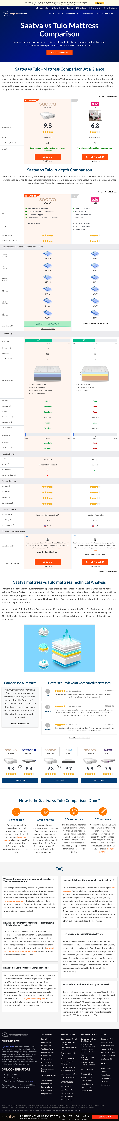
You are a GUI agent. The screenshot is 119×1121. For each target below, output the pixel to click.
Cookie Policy (105, 1085)
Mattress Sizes (66, 1086)
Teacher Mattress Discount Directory (88, 1045)
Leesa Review (46, 1062)
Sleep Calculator (95, 8)
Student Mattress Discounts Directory (88, 1051)
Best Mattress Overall (69, 1039)
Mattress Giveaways (108, 1055)
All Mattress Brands (108, 1052)
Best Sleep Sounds (110, 8)
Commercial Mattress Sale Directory (88, 1040)
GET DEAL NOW (105, 1117)
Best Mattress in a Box (69, 1074)
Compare (20, 780)
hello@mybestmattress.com (71, 1110)
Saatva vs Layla (46, 1087)
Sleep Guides (81, 8)
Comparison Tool (107, 1039)
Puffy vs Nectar (46, 1094)
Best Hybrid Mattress (68, 1070)
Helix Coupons (86, 1087)
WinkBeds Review (47, 1049)
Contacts (104, 1071)
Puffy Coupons (86, 1081)
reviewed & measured (13, 901)
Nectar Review (46, 1059)
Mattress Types (66, 1100)
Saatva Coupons (87, 1077)
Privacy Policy (106, 1078)
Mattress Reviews (107, 1049)
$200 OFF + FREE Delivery (47, 324)
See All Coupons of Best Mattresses (95, 323)
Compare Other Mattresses (107, 96)
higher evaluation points (35, 998)
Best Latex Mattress (68, 1067)
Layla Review (46, 1046)
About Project (106, 1068)
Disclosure (104, 1081)
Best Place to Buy (67, 1090)
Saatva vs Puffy (46, 1080)
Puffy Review (46, 1042)
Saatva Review (46, 1039)
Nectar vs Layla (46, 1090)
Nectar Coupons (87, 1084)
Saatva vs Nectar (47, 1084)
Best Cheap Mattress (68, 1077)
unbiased (51, 4)
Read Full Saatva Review (20, 724)
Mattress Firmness (68, 1096)
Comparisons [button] (87, 12)
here (31, 1081)
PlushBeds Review (47, 1052)
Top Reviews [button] (71, 13)
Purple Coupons (87, 1091)
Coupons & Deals (42, 8)
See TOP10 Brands (95, 157)
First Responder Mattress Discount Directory (87, 1057)
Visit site (47, 157)
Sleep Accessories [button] (105, 13)
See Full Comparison (59, 52)
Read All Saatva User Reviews (79, 738)
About (70, 8)
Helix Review (46, 1055)
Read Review (47, 161)
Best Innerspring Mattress (67, 1063)
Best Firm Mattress (68, 1058)
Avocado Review (47, 1065)
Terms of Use (105, 1075)
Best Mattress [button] (55, 13)
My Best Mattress (8, 1047)
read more (60, 548)
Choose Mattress (67, 1093)
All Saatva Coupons (48, 329)
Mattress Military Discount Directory (88, 1064)
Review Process (58, 8)
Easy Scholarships (107, 1059)
